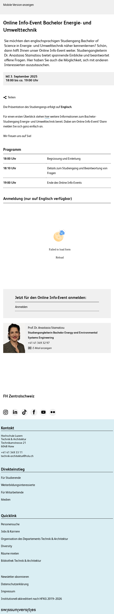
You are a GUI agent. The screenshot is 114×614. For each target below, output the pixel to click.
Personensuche (10, 524)
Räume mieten (10, 553)
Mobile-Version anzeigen (18, 4)
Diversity (6, 546)
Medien (5, 499)
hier (47, 116)
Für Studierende (11, 477)
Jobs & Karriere (10, 531)
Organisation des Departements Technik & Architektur (34, 538)
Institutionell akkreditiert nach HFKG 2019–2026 (31, 598)
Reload (60, 257)
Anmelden (21, 307)
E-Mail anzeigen (42, 348)
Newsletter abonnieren (15, 576)
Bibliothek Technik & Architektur (21, 560)
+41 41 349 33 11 (12, 452)
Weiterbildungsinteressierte (18, 485)
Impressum (8, 591)
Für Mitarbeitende (12, 492)
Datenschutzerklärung (14, 584)
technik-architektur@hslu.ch (17, 456)
